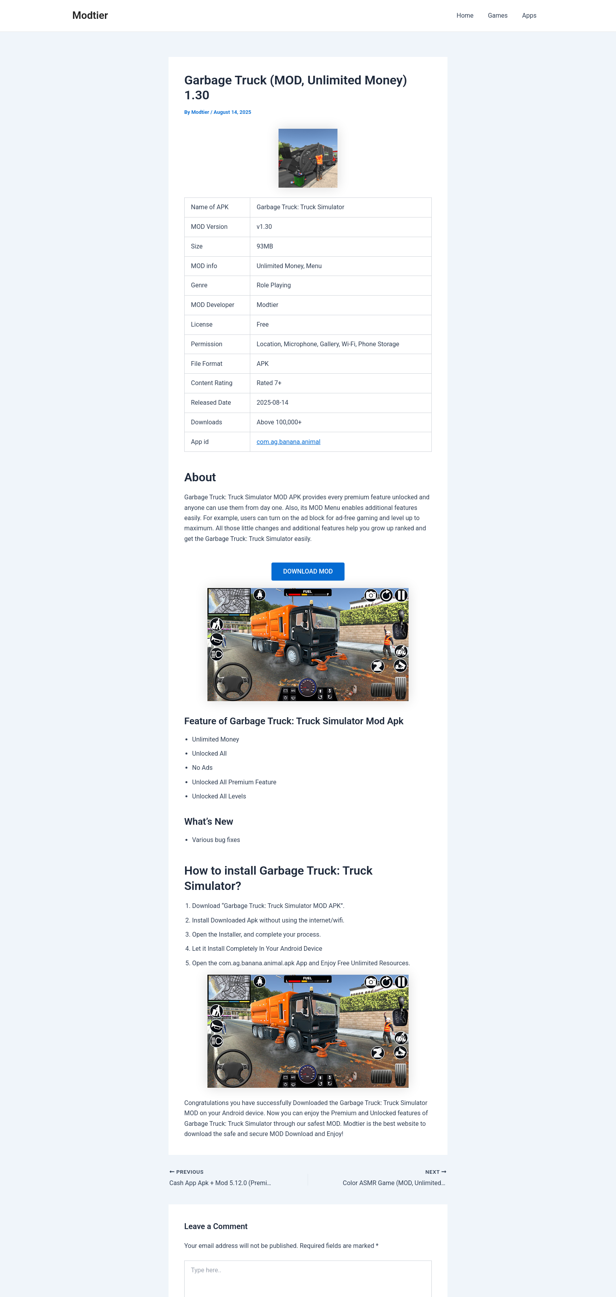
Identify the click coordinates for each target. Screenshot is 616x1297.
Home (469, 15)
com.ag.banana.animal (289, 442)
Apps (530, 15)
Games (500, 15)
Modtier (90, 15)
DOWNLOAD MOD (308, 571)
